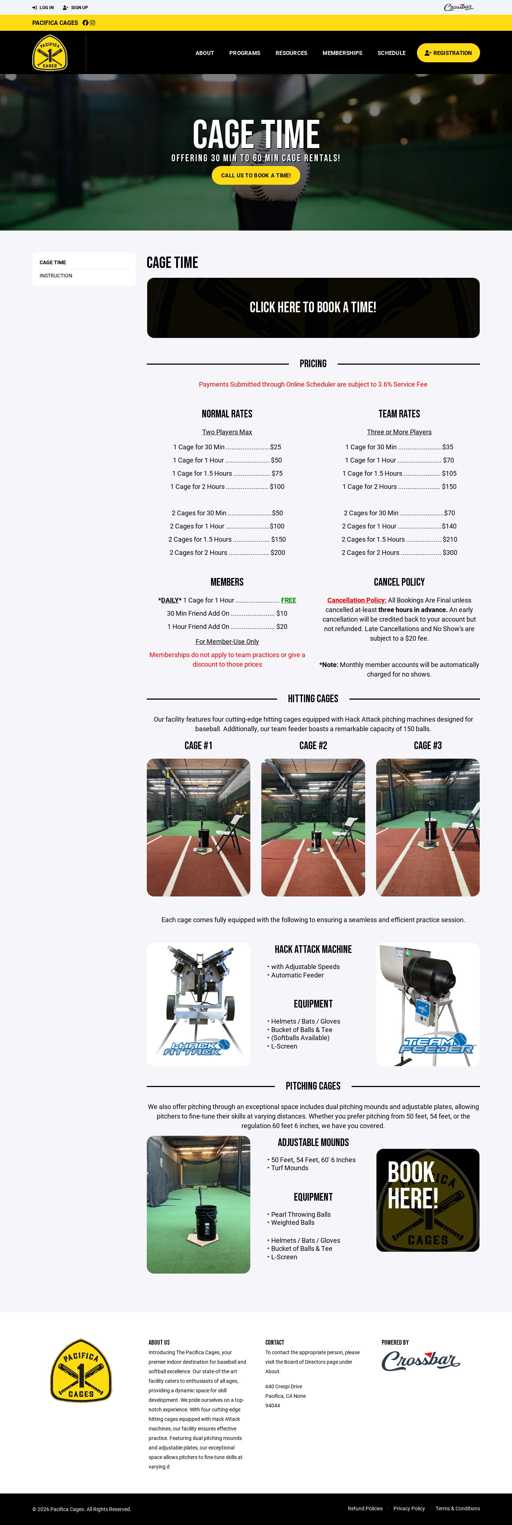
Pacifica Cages (55, 22)
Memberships (342, 52)
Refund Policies (365, 1508)
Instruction (56, 275)
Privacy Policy (409, 1508)
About (205, 52)
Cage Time (53, 262)
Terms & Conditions (458, 1508)
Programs (244, 52)
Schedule (392, 52)
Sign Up (75, 7)
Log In (43, 7)
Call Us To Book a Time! (256, 175)
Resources (291, 52)
